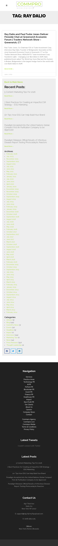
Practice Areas (29, 379)
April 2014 (10, 307)
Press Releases (12, 342)
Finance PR (29, 394)
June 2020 (10, 181)
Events (9, 327)
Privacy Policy (29, 429)
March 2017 (10, 242)
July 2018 (10, 222)
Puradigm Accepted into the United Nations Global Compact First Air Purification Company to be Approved (26, 127)
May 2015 (10, 277)
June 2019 (10, 204)
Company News (29, 412)
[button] (7, 351)
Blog (8, 322)
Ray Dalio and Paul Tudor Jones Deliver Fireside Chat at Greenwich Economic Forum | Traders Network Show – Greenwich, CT (26, 38)
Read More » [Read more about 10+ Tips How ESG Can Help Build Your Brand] (8, 119)
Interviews (10, 335)
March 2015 (10, 282)
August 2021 (11, 164)
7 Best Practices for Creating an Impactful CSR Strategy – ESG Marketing (25, 103)
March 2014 (10, 310)
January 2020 (11, 186)
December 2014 (12, 290)
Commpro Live (29, 422)
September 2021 (12, 161)
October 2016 (11, 244)
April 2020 (10, 184)
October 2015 (11, 267)
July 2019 (10, 202)
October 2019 (11, 194)
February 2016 (11, 262)
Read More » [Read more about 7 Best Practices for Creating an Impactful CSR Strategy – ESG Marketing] (8, 108)
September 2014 (12, 295)
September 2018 (12, 217)
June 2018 (10, 224)
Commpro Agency (29, 419)
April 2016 (10, 257)
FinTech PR (29, 387)
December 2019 (12, 189)
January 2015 (11, 287)
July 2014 (10, 300)
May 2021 (10, 171)
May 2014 (10, 305)
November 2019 (12, 191)
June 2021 (10, 169)
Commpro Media (29, 424)
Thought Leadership (14, 345)
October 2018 (11, 214)
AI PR (29, 384)
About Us (29, 407)
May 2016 (10, 254)
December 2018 (12, 212)
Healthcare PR (29, 397)
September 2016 (12, 247)
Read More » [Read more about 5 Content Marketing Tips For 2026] (8, 96)
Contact (29, 414)
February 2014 (11, 312)
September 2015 (12, 269)
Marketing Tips (11, 337)
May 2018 (10, 227)
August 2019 (11, 199)
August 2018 (11, 219)
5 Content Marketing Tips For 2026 (19, 92)
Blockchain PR (29, 389)
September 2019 (12, 197)
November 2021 (12, 159)
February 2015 (11, 285)
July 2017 (9, 237)
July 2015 (9, 272)
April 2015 (10, 279)
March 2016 (10, 259)
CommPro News (12, 325)
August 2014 (11, 297)
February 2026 (11, 154)
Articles (9, 320)
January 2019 (11, 209)
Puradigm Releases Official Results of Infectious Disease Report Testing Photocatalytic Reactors (25, 141)
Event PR (29, 392)
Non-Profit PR (29, 402)
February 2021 (11, 174)
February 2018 (11, 229)
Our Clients (29, 404)
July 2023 (10, 156)
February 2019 (11, 207)
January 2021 (11, 176)
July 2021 (9, 166)
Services (29, 377)
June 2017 (10, 239)
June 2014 (10, 302)
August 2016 (11, 249)
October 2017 (11, 232)
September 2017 (12, 234)
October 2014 (11, 292)
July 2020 (10, 179)
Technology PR (29, 382)
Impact (9, 332)
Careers (29, 409)
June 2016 (10, 252)
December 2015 (12, 264)
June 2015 (10, 274)
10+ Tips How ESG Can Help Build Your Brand (24, 115)
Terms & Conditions (29, 427)
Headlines (10, 330)
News (8, 340)
